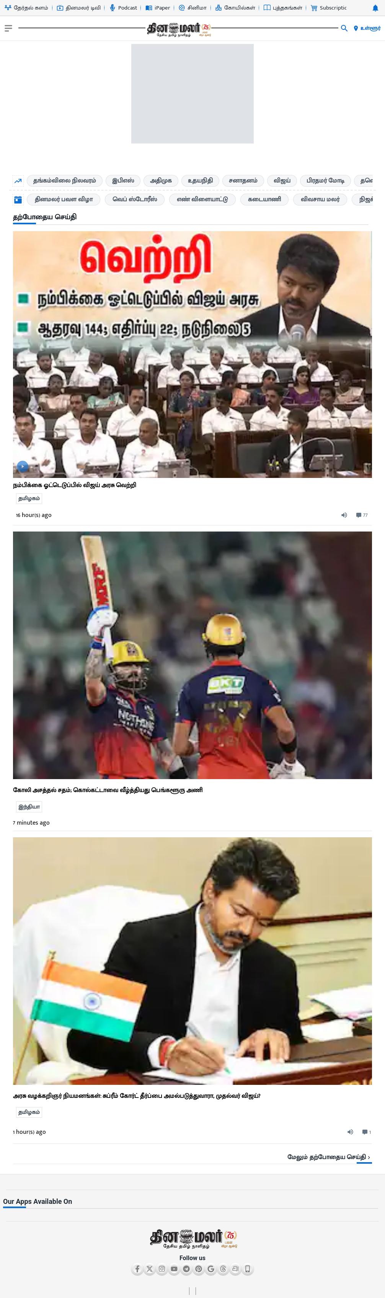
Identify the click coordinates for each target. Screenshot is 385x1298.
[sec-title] (192, 217)
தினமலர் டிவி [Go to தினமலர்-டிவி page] (79, 8)
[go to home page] (178, 29)
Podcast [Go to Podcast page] (123, 8)
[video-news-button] (22, 466)
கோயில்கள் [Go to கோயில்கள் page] (235, 8)
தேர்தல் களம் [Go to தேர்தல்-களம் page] (26, 8)
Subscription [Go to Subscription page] (331, 8)
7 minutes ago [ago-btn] (31, 823)
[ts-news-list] (192, 655)
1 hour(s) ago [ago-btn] (29, 1132)
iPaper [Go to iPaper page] (157, 8)
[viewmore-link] (192, 1154)
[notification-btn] (375, 8)
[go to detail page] (192, 354)
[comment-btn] (361, 515)
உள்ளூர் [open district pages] (366, 28)
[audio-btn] (347, 515)
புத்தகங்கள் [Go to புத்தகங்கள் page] (283, 8)
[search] (344, 28)
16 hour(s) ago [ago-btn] (34, 515)
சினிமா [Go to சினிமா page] (192, 8)
